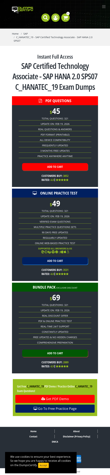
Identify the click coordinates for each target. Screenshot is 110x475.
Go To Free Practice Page (55, 408)
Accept (43, 465)
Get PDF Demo (55, 399)
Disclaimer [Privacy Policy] (76, 436)
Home (15, 33)
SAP (25, 33)
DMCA (55, 441)
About (76, 431)
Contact (33, 436)
